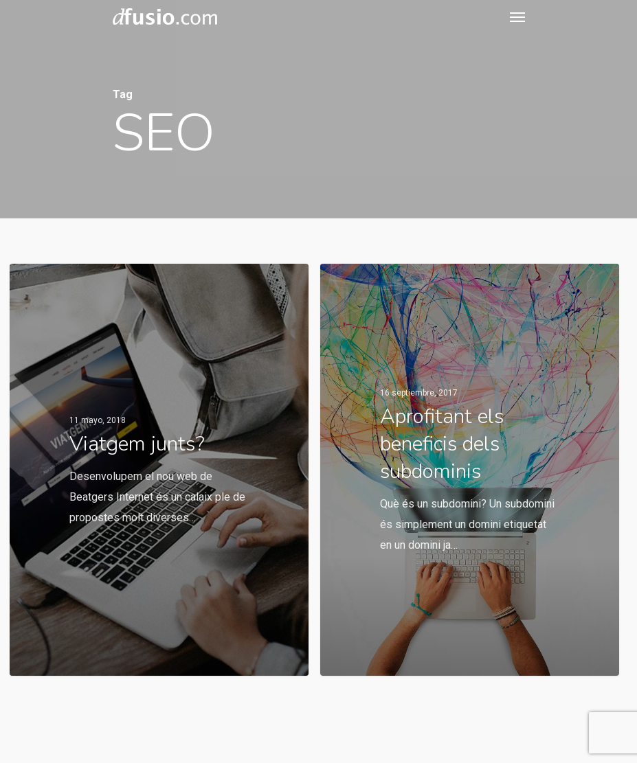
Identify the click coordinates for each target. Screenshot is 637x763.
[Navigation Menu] (517, 16)
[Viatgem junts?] (159, 470)
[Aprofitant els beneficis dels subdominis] (469, 470)
